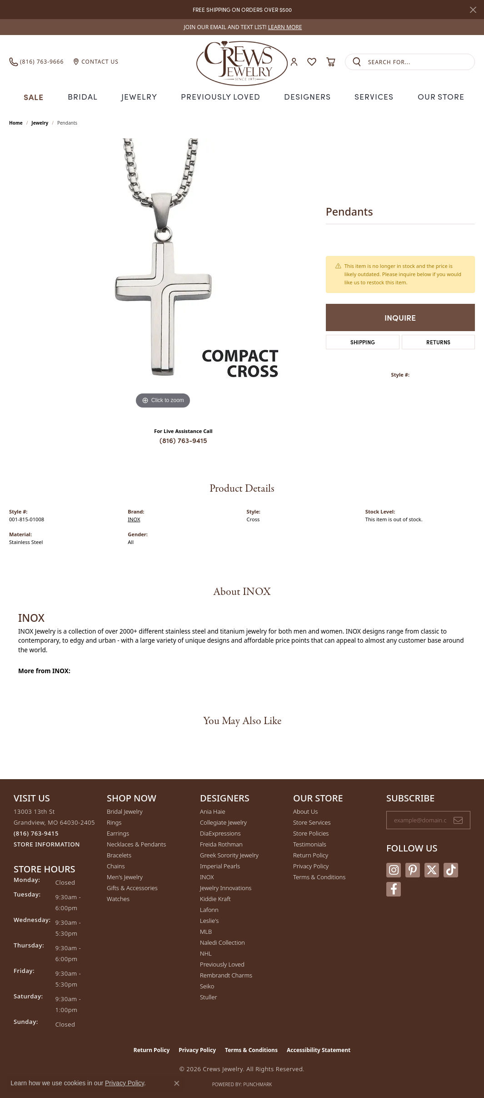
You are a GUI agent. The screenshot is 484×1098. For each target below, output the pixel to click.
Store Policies (311, 832)
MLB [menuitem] (206, 931)
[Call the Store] (36, 832)
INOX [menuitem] (207, 876)
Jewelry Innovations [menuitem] (225, 887)
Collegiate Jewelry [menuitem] (223, 821)
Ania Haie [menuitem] (212, 810)
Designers (304, 96)
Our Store (435, 96)
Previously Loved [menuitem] (222, 963)
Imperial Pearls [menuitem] (220, 865)
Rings (114, 821)
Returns (438, 340)
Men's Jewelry (125, 876)
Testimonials (309, 843)
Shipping (362, 340)
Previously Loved (220, 96)
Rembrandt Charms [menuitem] (226, 974)
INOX (134, 518)
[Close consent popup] (177, 1083)
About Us (305, 810)
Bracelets (119, 854)
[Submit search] (357, 62)
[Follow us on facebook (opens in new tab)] (393, 888)
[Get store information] (47, 843)
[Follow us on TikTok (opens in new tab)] (451, 868)
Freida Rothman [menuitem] (221, 843)
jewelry (39, 121)
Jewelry (143, 96)
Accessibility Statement (318, 1049)
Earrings (118, 832)
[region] (162, 273)
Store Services (312, 821)
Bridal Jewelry (125, 810)
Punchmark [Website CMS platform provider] (258, 1083)
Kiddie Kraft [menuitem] (215, 898)
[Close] (473, 9)
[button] (294, 62)
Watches (118, 898)
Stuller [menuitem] (208, 996)
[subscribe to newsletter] (458, 819)
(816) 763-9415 (183, 439)
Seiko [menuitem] (207, 985)
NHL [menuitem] (206, 952)
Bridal (87, 96)
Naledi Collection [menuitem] (222, 941)
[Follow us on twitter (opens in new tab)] (431, 868)
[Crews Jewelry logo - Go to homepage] (242, 61)
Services (369, 96)
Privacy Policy (311, 865)
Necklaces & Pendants (136, 843)
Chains (116, 865)
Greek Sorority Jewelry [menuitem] (229, 854)
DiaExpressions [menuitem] (220, 832)
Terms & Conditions (319, 876)
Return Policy (310, 854)
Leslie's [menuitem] (209, 920)
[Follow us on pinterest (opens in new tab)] (412, 868)
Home (16, 121)
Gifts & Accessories (132, 887)
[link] (242, 27)
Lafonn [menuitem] (209, 909)
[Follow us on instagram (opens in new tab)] (393, 868)
